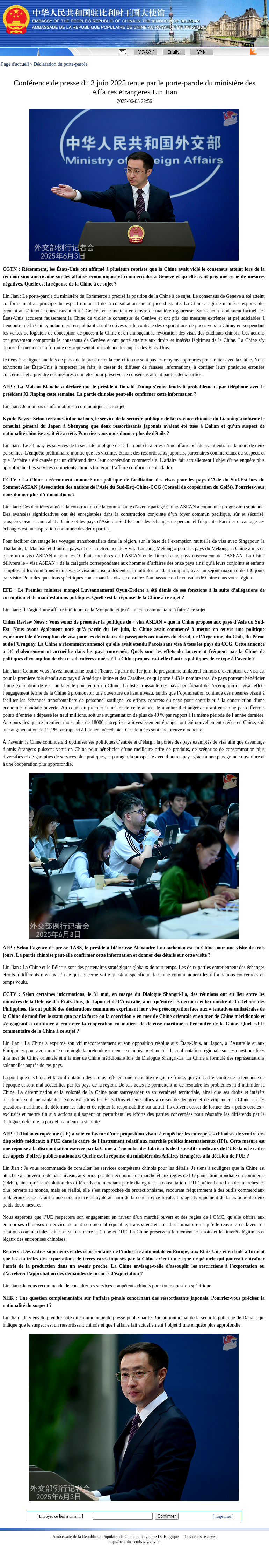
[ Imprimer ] (223, 1516)
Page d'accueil (15, 64)
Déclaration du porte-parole (61, 64)
